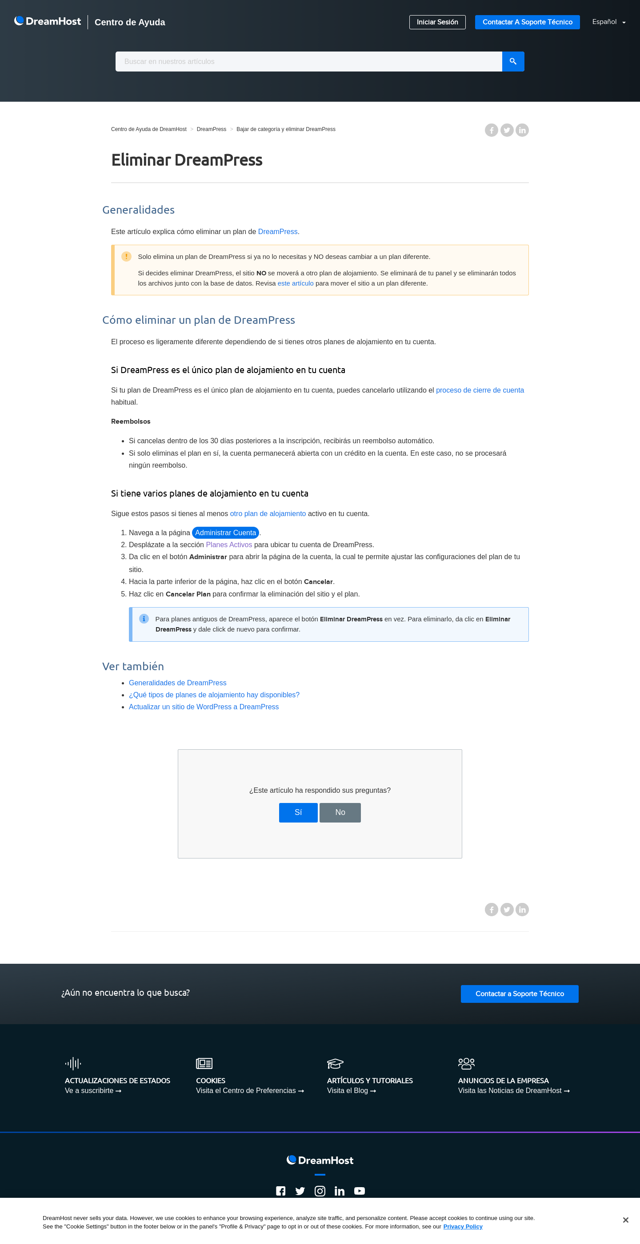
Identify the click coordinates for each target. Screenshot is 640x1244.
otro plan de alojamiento (268, 513)
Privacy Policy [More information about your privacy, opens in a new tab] (463, 1226)
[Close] (626, 1220)
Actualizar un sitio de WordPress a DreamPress (204, 707)
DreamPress (212, 129)
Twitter (507, 130)
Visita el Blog (347, 1090)
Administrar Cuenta (225, 533)
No (340, 812)
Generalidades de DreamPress (178, 683)
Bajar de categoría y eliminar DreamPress (286, 129)
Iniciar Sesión (437, 22)
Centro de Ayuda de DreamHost (149, 129)
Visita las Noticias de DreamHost (510, 1090)
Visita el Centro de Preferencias (246, 1090)
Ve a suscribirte (89, 1090)
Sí (298, 812)
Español (605, 22)
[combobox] (320, 62)
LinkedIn (522, 130)
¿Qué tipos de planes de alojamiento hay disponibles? (214, 695)
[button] (604, 22)
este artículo (296, 283)
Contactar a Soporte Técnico (527, 22)
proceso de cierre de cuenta (480, 390)
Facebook (491, 130)
